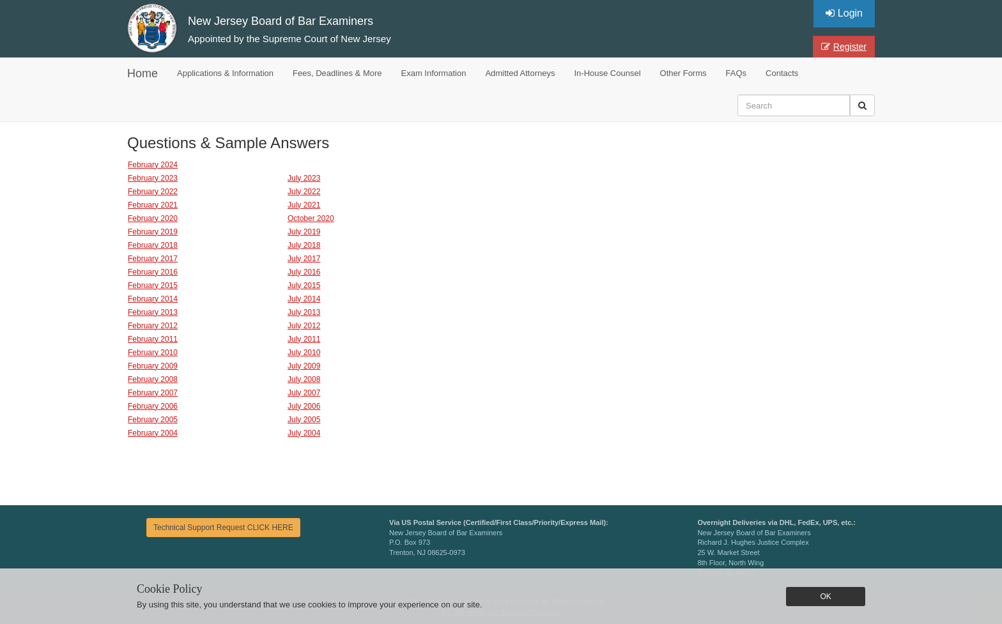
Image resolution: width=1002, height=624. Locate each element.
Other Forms (683, 73)
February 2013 (153, 312)
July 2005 (304, 419)
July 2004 (304, 433)
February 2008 (153, 379)
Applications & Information (225, 73)
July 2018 (304, 245)
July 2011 (304, 339)
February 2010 (153, 352)
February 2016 (153, 272)
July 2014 (304, 298)
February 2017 (153, 258)
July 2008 (304, 379)
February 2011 (153, 339)
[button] (862, 105)
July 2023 (304, 178)
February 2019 (153, 231)
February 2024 (153, 164)
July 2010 (304, 352)
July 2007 (304, 392)
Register (844, 47)
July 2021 (304, 205)
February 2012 (153, 325)
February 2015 (153, 285)
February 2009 (153, 365)
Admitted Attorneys (520, 73)
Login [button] (844, 13)
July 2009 (304, 365)
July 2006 (304, 406)
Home (142, 73)
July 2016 (304, 272)
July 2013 (304, 312)
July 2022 (304, 191)
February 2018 (153, 245)
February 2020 (153, 218)
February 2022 (153, 191)
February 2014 (153, 298)
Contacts (782, 73)
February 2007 (153, 392)
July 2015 (304, 285)
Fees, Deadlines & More (337, 73)
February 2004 (153, 433)
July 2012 (304, 325)
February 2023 (153, 178)
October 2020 (311, 218)
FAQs (736, 73)
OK (825, 596)
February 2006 (153, 406)
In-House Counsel (607, 73)
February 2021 (153, 205)
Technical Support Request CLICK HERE (223, 527)
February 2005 (153, 419)
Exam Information (433, 73)
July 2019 (304, 231)
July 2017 (304, 258)
